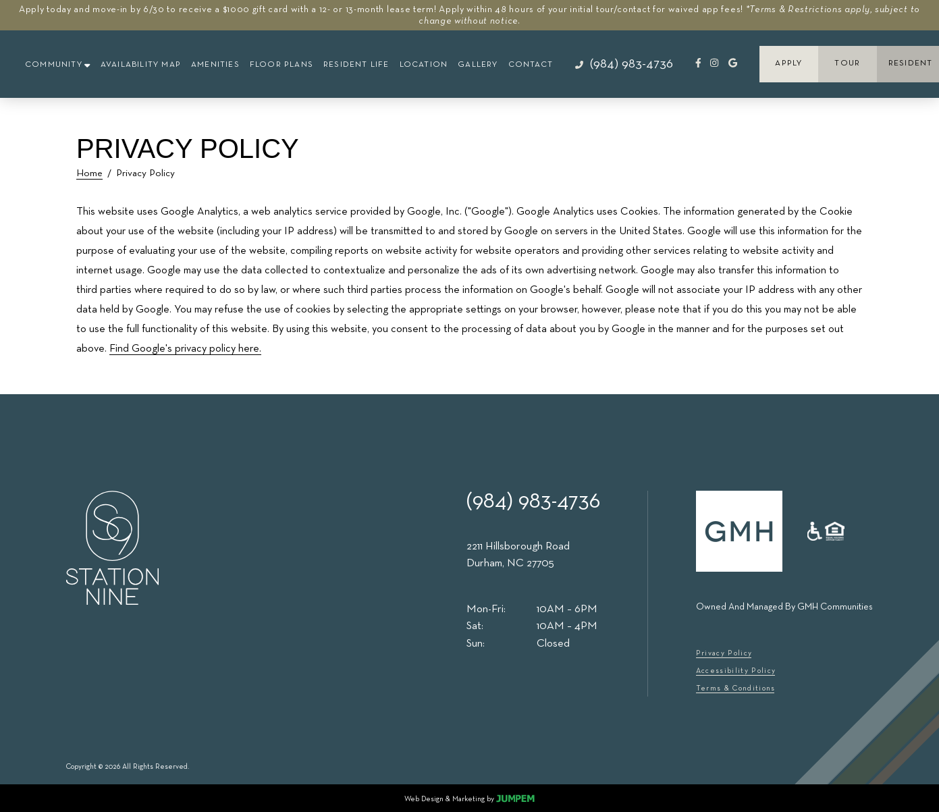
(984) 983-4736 (533, 501)
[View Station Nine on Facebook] (698, 62)
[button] (57, 65)
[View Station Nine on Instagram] (714, 62)
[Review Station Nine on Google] (732, 62)
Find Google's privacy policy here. (185, 349)
